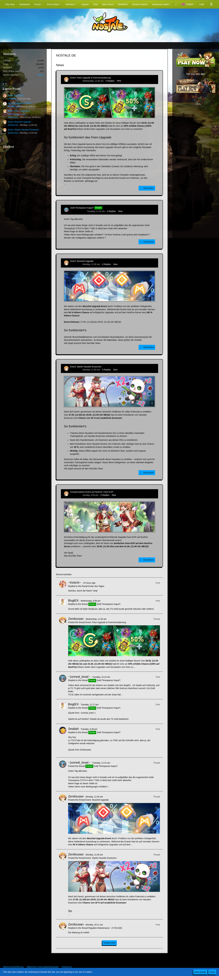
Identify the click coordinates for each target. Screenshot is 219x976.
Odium (41, 75)
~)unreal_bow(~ (77, 211)
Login (201, 4)
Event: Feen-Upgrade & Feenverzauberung (90, 77)
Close (212, 972)
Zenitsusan (13, 117)
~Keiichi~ (12, 98)
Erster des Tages (16, 95)
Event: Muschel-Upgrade (19, 122)
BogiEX (11, 106)
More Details (200, 972)
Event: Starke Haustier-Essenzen (23, 129)
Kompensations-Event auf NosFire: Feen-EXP (91, 492)
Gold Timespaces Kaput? (19, 103)
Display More (109, 943)
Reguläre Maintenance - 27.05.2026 (105, 928)
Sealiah (73, 728)
